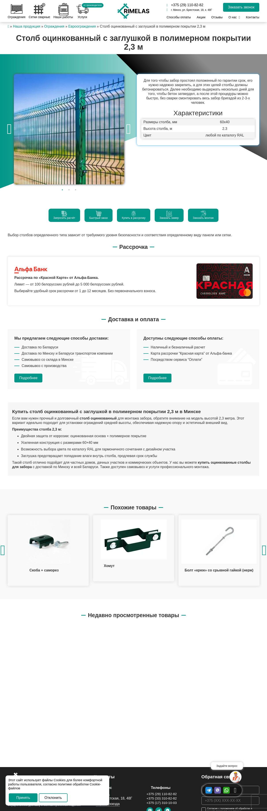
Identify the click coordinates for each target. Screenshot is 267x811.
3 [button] (75, 190)
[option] (69, 129)
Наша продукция (26, 26)
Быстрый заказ (98, 215)
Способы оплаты (179, 17)
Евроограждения (82, 26)
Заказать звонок (241, 7)
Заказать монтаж (203, 215)
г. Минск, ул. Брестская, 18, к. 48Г (189, 9)
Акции (201, 17)
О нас (232, 17)
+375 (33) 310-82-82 (162, 798)
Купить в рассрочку (133, 215)
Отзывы (216, 17)
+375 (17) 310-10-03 (162, 803)
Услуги (82, 11)
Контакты (252, 17)
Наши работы (63, 11)
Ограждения (16, 11)
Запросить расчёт (64, 215)
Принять (23, 798)
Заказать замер (169, 215)
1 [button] (62, 190)
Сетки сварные (39, 11)
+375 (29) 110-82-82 (185, 5)
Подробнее (28, 378)
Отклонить (53, 798)
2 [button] (69, 190)
